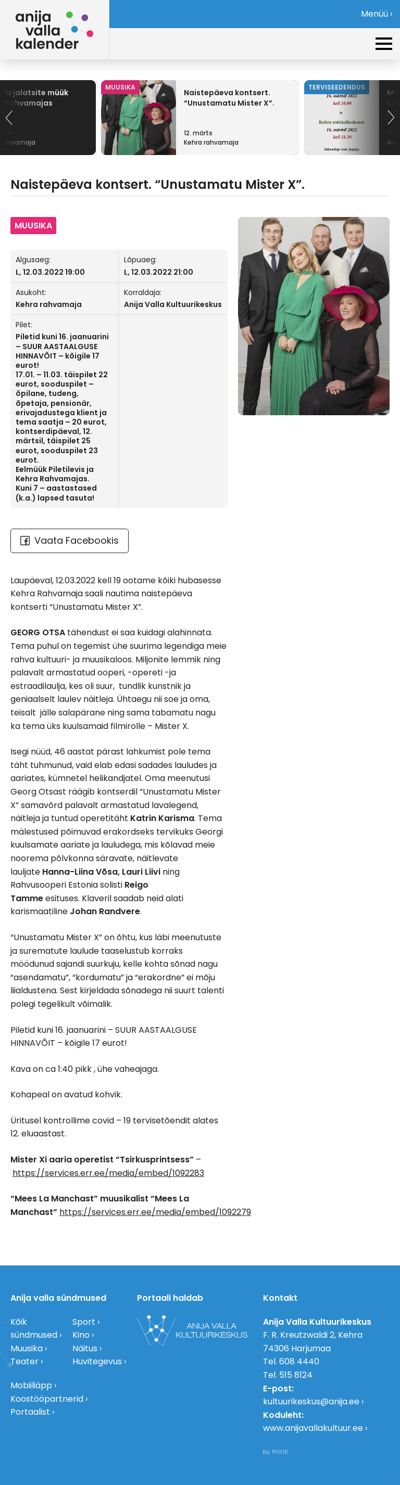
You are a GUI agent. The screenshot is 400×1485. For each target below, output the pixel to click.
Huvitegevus (97, 1361)
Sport (83, 1322)
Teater (24, 1361)
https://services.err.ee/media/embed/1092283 (108, 1173)
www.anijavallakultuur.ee (313, 1428)
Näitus (84, 1348)
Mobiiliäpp (31, 1385)
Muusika (26, 1348)
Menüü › (376, 14)
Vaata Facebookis (69, 540)
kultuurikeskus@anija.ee (311, 1401)
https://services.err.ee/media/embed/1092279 (155, 1212)
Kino (81, 1335)
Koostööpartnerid (46, 1399)
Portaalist (30, 1412)
